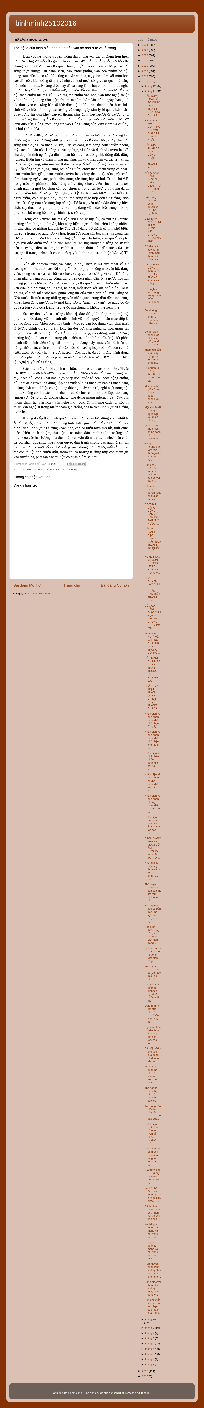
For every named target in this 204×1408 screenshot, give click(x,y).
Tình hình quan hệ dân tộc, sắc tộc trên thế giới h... (151, 1074)
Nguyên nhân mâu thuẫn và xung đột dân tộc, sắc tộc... (153, 1035)
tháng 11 (150, 91)
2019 (145, 71)
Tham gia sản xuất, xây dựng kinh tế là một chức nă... (153, 356)
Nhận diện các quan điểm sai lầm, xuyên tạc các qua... (153, 825)
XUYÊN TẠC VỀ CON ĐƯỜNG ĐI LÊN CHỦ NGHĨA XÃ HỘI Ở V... (153, 564)
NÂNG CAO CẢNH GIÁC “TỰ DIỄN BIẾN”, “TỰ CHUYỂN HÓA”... (153, 182)
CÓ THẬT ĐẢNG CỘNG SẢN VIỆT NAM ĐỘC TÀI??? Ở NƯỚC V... (152, 514)
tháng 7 (150, 1333)
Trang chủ (71, 585)
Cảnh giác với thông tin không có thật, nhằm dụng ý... (153, 1288)
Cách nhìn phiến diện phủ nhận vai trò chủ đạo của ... (152, 1213)
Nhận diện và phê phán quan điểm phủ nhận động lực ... (153, 720)
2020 (145, 65)
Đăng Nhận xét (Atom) (38, 593)
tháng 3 (150, 1354)
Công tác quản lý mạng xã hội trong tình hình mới (151, 1250)
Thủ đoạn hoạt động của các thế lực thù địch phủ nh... (153, 892)
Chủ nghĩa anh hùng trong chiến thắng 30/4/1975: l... (153, 297)
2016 (145, 1371)
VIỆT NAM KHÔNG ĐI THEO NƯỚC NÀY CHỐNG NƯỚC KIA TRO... (153, 230)
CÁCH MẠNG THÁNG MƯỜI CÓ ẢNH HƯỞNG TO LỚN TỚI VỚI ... (153, 848)
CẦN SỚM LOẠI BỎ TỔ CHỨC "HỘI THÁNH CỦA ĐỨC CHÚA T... (152, 105)
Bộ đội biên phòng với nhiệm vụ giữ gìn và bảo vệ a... (152, 338)
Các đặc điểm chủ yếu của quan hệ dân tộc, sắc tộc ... (153, 1055)
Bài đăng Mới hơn (28, 585)
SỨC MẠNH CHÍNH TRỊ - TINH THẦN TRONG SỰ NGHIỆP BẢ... (153, 669)
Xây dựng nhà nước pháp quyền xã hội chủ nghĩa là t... (153, 205)
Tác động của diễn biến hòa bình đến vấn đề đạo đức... (153, 1112)
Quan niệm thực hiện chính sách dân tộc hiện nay (153, 432)
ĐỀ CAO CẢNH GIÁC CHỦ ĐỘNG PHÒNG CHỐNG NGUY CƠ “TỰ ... (153, 617)
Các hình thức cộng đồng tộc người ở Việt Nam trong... (152, 934)
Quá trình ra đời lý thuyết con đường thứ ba (152, 374)
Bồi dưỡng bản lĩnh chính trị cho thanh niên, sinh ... (152, 318)
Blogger (145, 1392)
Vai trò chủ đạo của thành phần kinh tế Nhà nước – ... (153, 1195)
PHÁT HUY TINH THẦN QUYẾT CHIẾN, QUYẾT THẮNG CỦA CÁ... (152, 697)
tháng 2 (150, 1359)
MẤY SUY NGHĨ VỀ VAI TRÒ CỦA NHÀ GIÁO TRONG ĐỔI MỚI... (153, 643)
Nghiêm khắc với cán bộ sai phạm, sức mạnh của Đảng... (153, 1306)
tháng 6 (150, 1338)
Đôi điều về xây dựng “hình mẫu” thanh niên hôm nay (153, 253)
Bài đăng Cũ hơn (115, 585)
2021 (145, 60)
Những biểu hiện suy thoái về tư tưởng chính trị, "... (152, 870)
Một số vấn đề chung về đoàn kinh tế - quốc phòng (153, 414)
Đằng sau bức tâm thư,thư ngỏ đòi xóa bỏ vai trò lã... (152, 472)
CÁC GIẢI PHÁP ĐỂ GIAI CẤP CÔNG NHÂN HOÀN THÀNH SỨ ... (152, 156)
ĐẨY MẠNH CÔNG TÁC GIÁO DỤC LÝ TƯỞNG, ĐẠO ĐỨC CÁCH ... (153, 274)
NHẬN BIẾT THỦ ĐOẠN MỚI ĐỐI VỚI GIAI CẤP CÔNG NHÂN (153, 130)
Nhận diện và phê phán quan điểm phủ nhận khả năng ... (152, 739)
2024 (145, 44)
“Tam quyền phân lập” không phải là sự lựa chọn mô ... (153, 1270)
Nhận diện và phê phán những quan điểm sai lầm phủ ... (153, 803)
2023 (145, 50)
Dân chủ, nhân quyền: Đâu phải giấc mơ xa (153, 493)
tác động (72, 469)
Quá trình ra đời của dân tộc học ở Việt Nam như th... (152, 1013)
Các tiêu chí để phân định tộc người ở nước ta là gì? (152, 992)
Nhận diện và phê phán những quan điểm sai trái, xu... (152, 761)
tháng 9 (150, 1327)
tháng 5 (150, 1343)
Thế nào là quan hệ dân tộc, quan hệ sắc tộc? (151, 1094)
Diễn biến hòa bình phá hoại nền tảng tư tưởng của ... (153, 1156)
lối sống (60, 469)
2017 (145, 81)
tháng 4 (150, 1348)
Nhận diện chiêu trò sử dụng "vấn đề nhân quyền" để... (151, 1134)
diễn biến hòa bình (32, 469)
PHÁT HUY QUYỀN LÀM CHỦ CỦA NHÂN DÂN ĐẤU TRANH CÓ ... (152, 589)
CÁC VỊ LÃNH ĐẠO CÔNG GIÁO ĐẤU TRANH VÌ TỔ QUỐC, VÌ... (153, 540)
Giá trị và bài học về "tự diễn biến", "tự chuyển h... (152, 1176)
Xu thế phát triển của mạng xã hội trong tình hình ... (153, 1231)
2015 (145, 1376)
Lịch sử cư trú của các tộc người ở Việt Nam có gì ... (153, 955)
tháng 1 (150, 1364)
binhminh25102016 (45, 23)
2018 (145, 76)
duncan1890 (116, 1392)
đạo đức (50, 469)
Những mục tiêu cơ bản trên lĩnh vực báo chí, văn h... (153, 913)
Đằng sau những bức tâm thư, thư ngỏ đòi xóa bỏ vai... (153, 451)
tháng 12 (150, 86)
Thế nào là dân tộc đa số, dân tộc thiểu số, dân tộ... (153, 973)
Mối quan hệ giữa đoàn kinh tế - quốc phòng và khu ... (152, 394)
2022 (145, 55)
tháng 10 (150, 1319)
